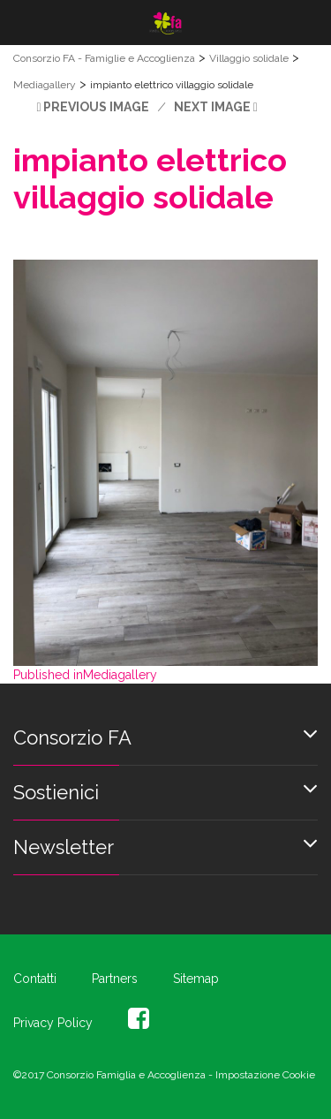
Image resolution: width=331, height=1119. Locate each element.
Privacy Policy (53, 1023)
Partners (115, 979)
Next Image (212, 107)
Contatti (34, 979)
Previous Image (96, 107)
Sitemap (196, 979)
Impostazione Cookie (265, 1075)
